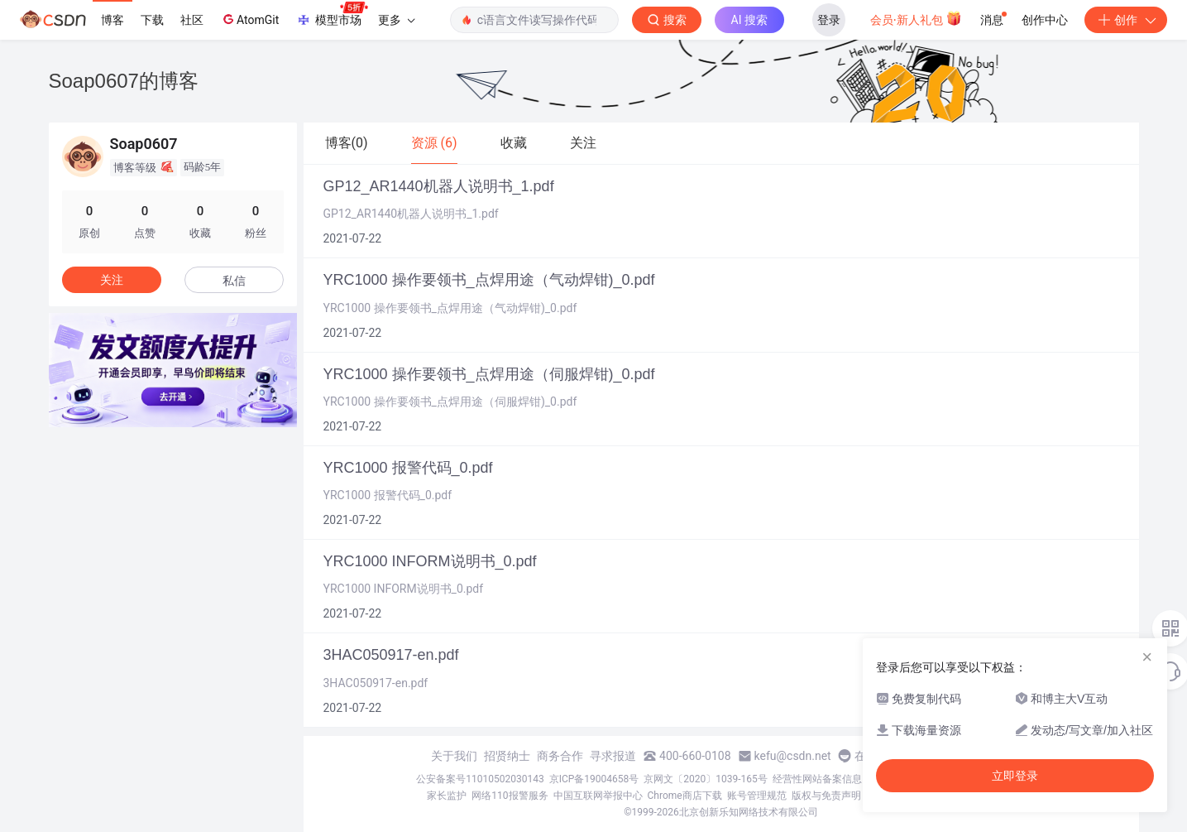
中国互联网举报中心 (598, 795)
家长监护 (447, 795)
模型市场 (331, 15)
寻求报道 (613, 755)
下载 (152, 19)
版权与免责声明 (826, 795)
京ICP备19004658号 (594, 779)
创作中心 (1045, 19)
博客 (112, 19)
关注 (111, 279)
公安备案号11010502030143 (479, 779)
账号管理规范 (757, 795)
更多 (396, 19)
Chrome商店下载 (685, 795)
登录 (828, 19)
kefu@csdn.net (792, 755)
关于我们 (454, 755)
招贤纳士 (507, 755)
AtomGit (249, 19)
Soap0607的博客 (124, 81)
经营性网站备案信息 (817, 779)
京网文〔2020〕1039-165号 (706, 779)
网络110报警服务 (509, 795)
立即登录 (1015, 775)
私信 (234, 280)
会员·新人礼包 (916, 18)
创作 (1125, 19)
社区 (191, 19)
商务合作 (560, 755)
